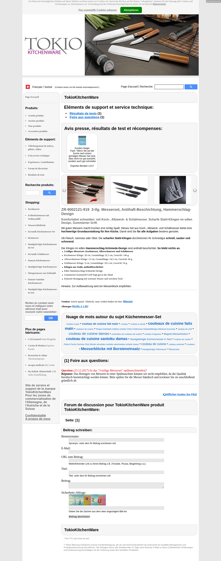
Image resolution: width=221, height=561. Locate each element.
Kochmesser (34, 209)
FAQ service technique (39, 155)
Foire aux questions (85, 117)
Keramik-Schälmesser (38, 254)
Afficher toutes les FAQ (181, 394)
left (64, 190)
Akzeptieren (131, 9)
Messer (128, 301)
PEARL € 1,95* (80, 306)
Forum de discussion (38, 168)
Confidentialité (35, 415)
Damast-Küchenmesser (39, 260)
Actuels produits (36, 115)
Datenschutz (159, 4)
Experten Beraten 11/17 (82, 166)
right (195, 190)
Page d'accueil (129, 86)
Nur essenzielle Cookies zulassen (97, 9)
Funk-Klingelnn (42, 339)
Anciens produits (36, 121)
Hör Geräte (41, 365)
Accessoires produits (38, 131)
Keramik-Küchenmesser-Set (41, 231)
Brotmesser (33, 238)
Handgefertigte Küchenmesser (42, 267)
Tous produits (34, 126)
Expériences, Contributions (41, 162)
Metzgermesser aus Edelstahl (42, 273)
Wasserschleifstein (37, 225)
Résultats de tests (36, 175)
